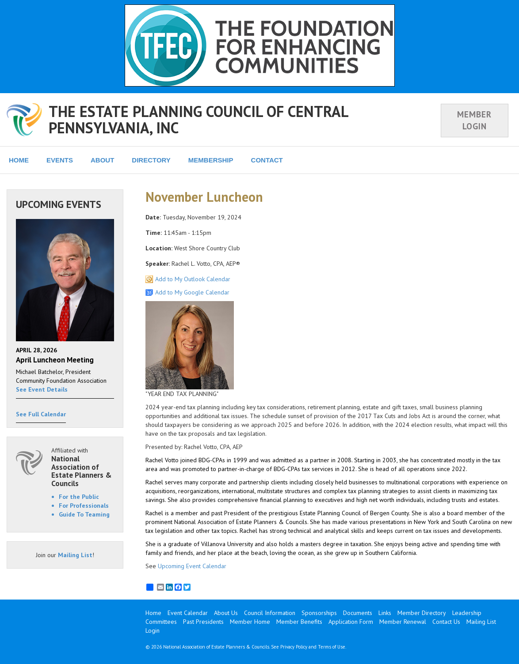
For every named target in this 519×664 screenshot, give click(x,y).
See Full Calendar (41, 414)
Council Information (269, 613)
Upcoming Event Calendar (192, 566)
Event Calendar (188, 613)
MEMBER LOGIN (474, 120)
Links (384, 613)
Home (153, 613)
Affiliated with (82, 467)
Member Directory (421, 613)
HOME (19, 160)
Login (152, 630)
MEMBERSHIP (210, 160)
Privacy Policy (293, 647)
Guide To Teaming (84, 514)
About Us (226, 613)
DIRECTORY (151, 160)
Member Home (250, 622)
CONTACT (267, 160)
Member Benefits (299, 622)
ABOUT (102, 160)
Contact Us (446, 622)
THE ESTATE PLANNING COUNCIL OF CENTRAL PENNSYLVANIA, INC (198, 119)
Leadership (466, 613)
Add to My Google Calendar (192, 292)
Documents (357, 613)
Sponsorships (319, 613)
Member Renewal (402, 622)
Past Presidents (203, 622)
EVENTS (59, 160)
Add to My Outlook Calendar (192, 279)
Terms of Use (331, 647)
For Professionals (84, 505)
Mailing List (75, 555)
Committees (161, 622)
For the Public (79, 497)
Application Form (350, 622)
